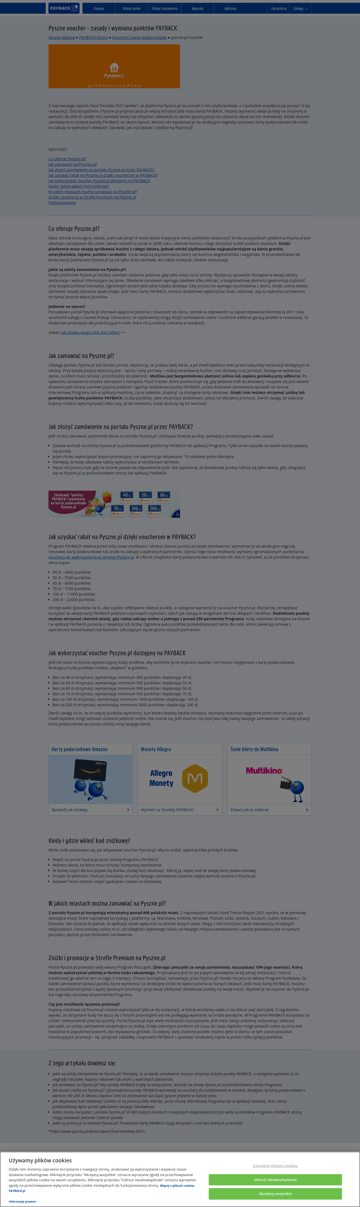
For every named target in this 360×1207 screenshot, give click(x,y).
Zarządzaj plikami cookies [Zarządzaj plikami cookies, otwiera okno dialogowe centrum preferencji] (275, 1165)
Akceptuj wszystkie (275, 1193)
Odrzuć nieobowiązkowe (275, 1179)
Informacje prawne (22, 1201)
